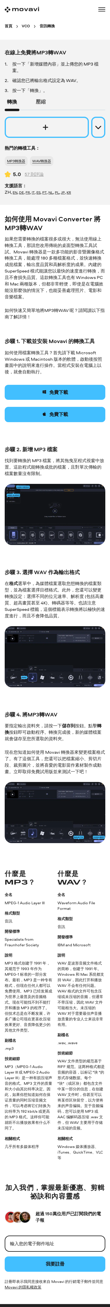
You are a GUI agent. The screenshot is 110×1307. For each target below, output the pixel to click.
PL (57, 192)
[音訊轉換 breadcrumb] (47, 26)
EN (15, 192)
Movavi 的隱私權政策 (23, 1287)
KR (69, 192)
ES (38, 192)
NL (50, 192)
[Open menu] (101, 9)
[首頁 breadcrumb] (8, 26)
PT (44, 192)
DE (21, 192)
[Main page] (22, 9)
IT (33, 192)
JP (63, 192)
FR (28, 192)
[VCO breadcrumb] (26, 26)
